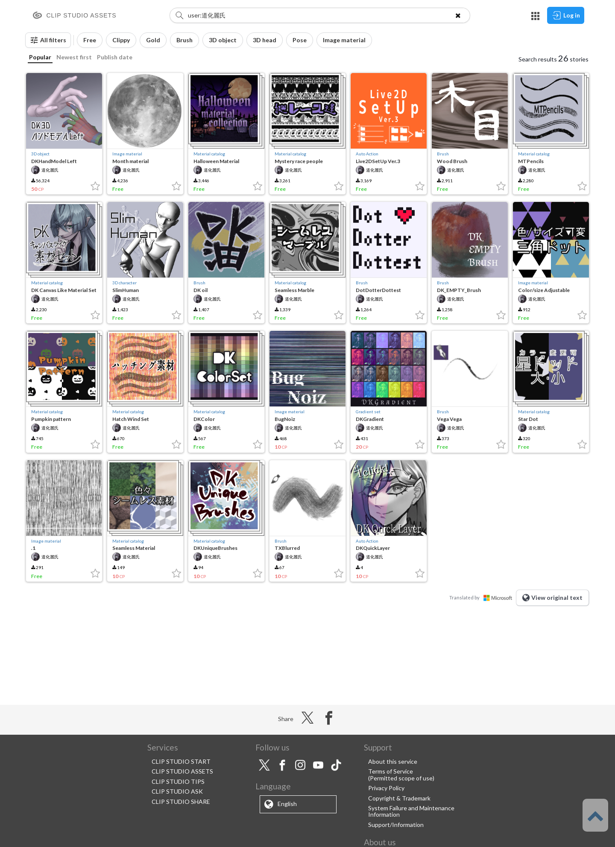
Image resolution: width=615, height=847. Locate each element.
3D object (40, 153)
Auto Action (367, 153)
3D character (124, 282)
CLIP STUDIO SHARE (181, 801)
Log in (565, 15)
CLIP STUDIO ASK (177, 791)
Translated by (482, 597)
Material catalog (209, 153)
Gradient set (368, 411)
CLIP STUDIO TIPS (178, 781)
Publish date (114, 57)
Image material (127, 153)
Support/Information (396, 824)
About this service (392, 761)
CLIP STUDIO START (181, 761)
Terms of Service (390, 771)
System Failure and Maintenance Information (411, 811)
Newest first (74, 57)
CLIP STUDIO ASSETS (182, 771)
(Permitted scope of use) (401, 778)
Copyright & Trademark (399, 798)
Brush (443, 153)
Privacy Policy (386, 788)
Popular (40, 57)
